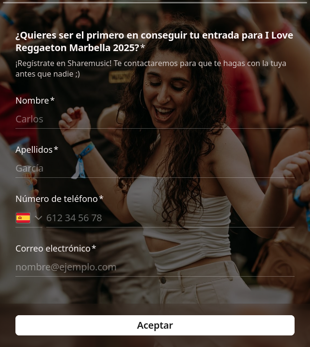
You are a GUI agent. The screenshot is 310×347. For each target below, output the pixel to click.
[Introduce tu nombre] (155, 119)
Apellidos (36, 149)
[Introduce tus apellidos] (155, 168)
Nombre (35, 100)
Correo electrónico (55, 248)
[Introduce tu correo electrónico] (155, 267)
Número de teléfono (59, 198)
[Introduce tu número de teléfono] (170, 217)
